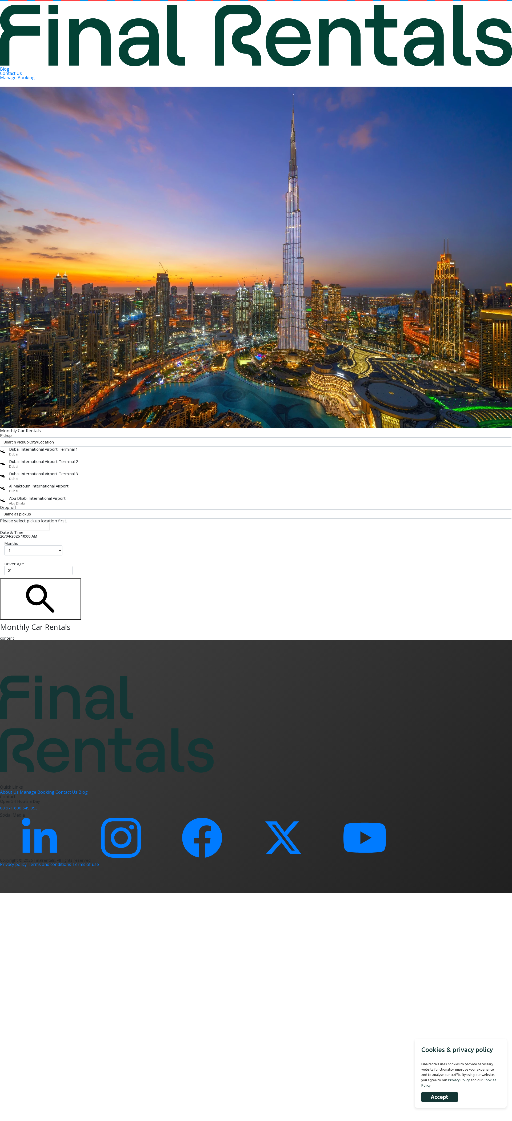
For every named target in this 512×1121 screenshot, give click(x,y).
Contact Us (11, 73)
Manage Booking (17, 77)
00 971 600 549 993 (19, 807)
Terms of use (85, 864)
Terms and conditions (50, 864)
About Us (10, 792)
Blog (4, 69)
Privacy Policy (459, 1080)
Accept (440, 1097)
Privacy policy (14, 864)
